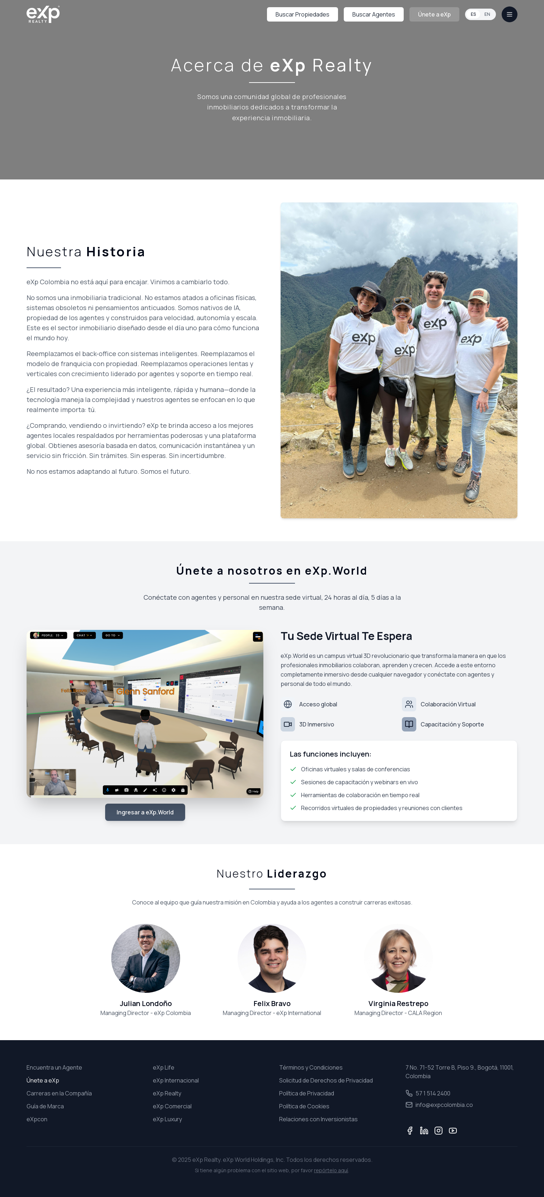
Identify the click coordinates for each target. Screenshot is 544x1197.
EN (487, 14)
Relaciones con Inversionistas (318, 1119)
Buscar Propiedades (302, 14)
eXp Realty (167, 1093)
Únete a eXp (434, 14)
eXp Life (163, 1067)
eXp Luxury (167, 1119)
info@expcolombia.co (439, 1105)
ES (473, 14)
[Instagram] (438, 1130)
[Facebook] (409, 1130)
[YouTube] (453, 1130)
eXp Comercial (172, 1106)
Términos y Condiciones (311, 1067)
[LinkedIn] (424, 1130)
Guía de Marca (45, 1106)
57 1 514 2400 (427, 1093)
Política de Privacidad (306, 1093)
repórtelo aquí (331, 1170)
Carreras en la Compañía (59, 1093)
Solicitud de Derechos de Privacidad (326, 1080)
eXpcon (37, 1119)
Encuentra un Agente (54, 1067)
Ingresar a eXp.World (144, 812)
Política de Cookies (304, 1106)
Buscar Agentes (373, 14)
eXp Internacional (176, 1080)
